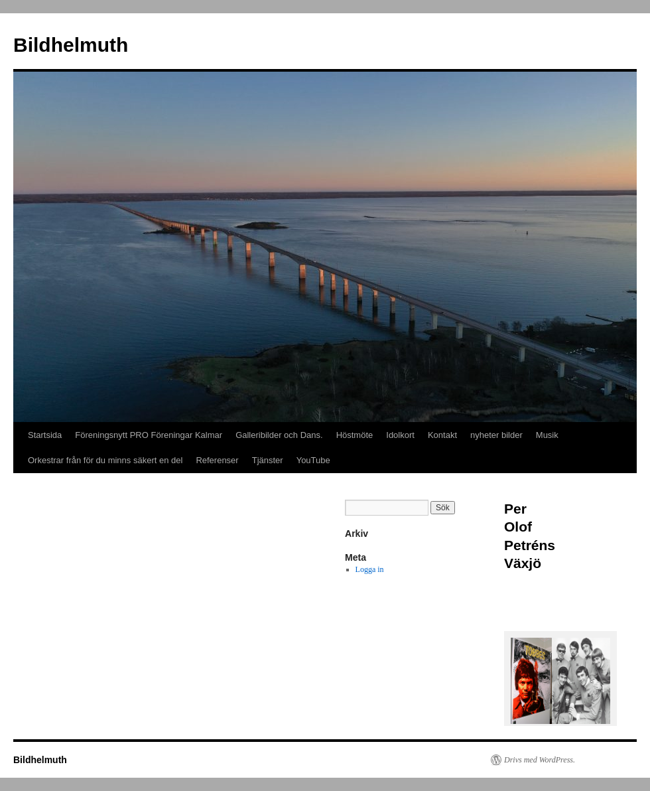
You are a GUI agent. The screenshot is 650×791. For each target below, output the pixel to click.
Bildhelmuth (70, 45)
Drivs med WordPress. (539, 759)
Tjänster (267, 460)
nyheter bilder (496, 435)
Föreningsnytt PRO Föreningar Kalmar (148, 435)
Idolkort (400, 435)
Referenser (217, 460)
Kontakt (442, 435)
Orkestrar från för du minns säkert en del (105, 460)
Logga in (370, 569)
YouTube (313, 460)
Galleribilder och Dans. (279, 435)
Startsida (45, 435)
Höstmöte (354, 435)
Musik (547, 435)
